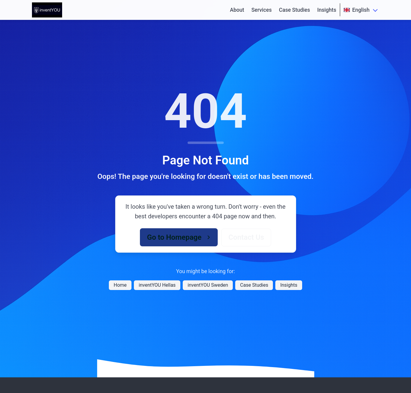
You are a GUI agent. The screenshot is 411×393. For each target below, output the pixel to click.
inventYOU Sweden (208, 285)
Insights (326, 10)
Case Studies (294, 10)
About (237, 10)
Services (261, 10)
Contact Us (246, 237)
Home (120, 285)
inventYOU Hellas (157, 285)
